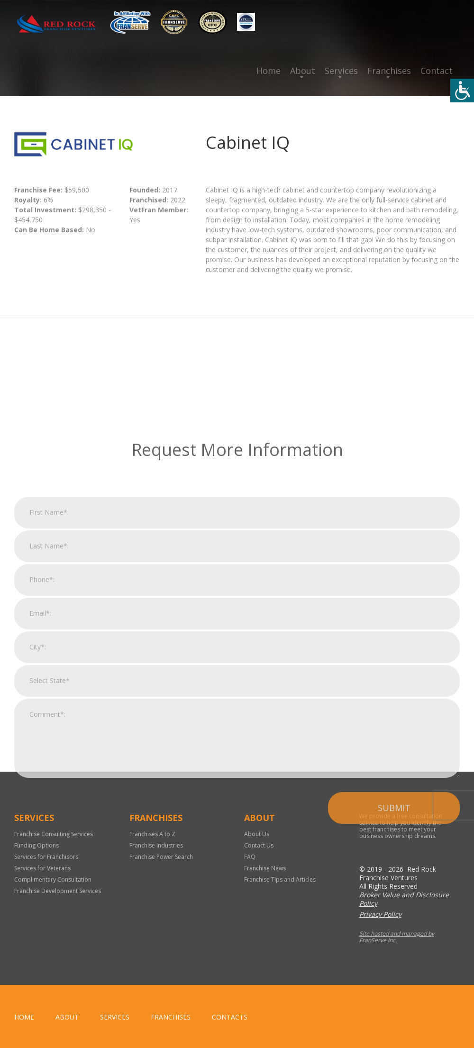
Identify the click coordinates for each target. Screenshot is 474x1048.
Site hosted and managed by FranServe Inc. (396, 937)
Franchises (389, 70)
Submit (394, 905)
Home (268, 70)
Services (341, 70)
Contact (436, 70)
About (302, 70)
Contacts (229, 1016)
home (24, 1016)
